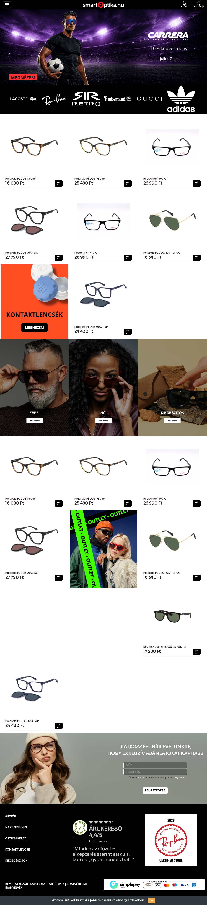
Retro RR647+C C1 (86, 252)
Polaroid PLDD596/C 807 (21, 252)
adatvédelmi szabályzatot (158, 777)
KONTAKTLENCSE (17, 849)
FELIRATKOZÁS (155, 790)
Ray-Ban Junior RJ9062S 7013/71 (164, 647)
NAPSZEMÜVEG (16, 827)
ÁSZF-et (133, 777)
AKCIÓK (10, 816)
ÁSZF (52, 884)
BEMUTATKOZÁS (16, 884)
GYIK (61, 884)
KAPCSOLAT (38, 884)
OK (151, 900)
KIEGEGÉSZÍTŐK (16, 860)
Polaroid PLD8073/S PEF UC (161, 252)
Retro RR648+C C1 (155, 178)
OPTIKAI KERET (15, 838)
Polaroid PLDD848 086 (20, 178)
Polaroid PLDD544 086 (89, 178)
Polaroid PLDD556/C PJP (91, 327)
